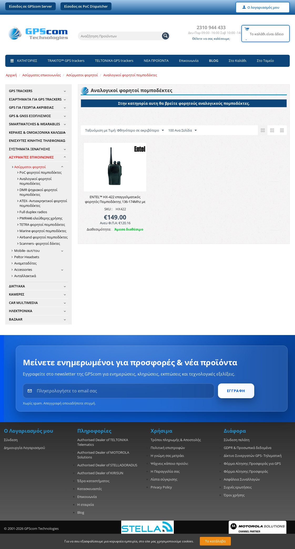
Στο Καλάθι (237, 60)
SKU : (108, 209)
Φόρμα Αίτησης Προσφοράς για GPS (252, 463)
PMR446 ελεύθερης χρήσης (40, 218)
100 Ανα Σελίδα (182, 130)
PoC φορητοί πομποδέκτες (40, 172)
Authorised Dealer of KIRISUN (100, 473)
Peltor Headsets (26, 256)
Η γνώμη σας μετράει (167, 455)
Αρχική (11, 75)
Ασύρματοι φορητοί (82, 75)
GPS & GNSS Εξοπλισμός (30, 115)
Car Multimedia (23, 302)
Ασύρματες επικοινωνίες (41, 75)
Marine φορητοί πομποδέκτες (42, 230)
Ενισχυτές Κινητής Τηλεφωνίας (37, 140)
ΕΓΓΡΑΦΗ (236, 390)
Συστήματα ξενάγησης (29, 149)
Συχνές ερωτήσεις (238, 487)
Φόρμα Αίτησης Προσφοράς (246, 471)
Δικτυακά (17, 286)
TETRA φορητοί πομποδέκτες (42, 224)
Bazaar (15, 319)
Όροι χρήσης (234, 495)
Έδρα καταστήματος (93, 480)
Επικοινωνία (189, 60)
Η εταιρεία (85, 504)
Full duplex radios (33, 211)
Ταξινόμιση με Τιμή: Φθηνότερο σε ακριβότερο (124, 130)
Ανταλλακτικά (25, 275)
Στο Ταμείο (265, 60)
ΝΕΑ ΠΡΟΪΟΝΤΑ (156, 60)
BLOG (213, 60)
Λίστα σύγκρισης (164, 479)
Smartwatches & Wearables (34, 124)
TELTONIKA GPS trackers (114, 60)
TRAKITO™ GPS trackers (66, 60)
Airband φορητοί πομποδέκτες (43, 237)
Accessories (23, 269)
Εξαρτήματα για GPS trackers (35, 99)
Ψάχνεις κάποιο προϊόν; (169, 463)
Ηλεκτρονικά (20, 310)
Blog (80, 512)
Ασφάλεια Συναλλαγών (242, 479)
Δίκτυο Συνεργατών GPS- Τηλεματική (253, 455)
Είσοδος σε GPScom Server (30, 6)
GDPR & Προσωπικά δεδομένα (247, 447)
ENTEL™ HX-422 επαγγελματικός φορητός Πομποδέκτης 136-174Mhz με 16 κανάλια (115, 201)
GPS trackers (20, 90)
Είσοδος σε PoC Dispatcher (86, 6)
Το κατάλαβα (215, 541)
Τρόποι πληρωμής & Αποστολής (176, 439)
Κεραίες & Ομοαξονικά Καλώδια (37, 132)
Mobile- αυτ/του (27, 250)
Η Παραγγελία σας (165, 471)
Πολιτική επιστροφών (168, 447)
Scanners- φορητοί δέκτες (39, 243)
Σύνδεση (11, 439)
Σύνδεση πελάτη (237, 439)
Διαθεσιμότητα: (99, 229)
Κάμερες (16, 294)
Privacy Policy (161, 487)
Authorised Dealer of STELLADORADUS (107, 465)
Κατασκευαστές (89, 488)
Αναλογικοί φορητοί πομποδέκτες (130, 75)
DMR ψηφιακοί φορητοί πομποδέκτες (38, 192)
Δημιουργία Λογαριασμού (24, 447)
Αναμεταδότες (25, 263)
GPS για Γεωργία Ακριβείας (31, 107)
